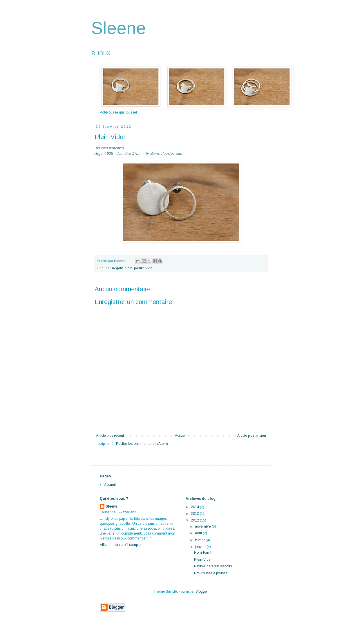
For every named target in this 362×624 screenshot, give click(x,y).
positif (139, 268)
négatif (117, 268)
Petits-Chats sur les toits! (213, 566)
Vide (148, 268)
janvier (201, 547)
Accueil (181, 436)
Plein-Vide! (202, 560)
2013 (195, 514)
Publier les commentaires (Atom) (142, 444)
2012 (195, 520)
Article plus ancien (251, 436)
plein (128, 268)
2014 (195, 507)
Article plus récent (110, 436)
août (199, 533)
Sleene (118, 28)
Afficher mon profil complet (121, 545)
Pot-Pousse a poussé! (211, 573)
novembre (203, 526)
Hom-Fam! (202, 553)
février (200, 540)
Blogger (202, 591)
